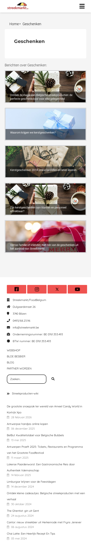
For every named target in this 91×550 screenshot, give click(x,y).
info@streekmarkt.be (26, 327)
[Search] (53, 379)
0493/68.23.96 (21, 320)
